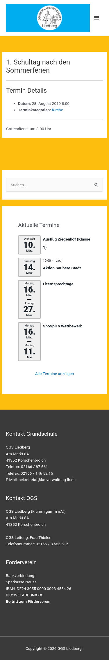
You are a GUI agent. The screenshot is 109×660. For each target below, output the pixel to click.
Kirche (57, 109)
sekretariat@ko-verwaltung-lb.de (47, 479)
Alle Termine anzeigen (54, 373)
